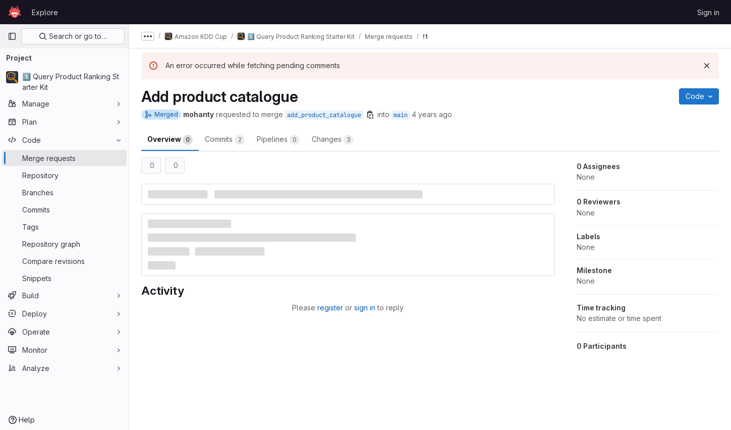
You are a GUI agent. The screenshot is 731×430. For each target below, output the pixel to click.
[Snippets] (64, 278)
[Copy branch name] (370, 115)
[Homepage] (15, 12)
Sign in (708, 12)
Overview (170, 140)
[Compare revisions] (64, 261)
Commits (225, 140)
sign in (364, 307)
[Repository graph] (64, 244)
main (400, 115)
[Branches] (64, 192)
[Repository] (64, 175)
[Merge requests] (64, 158)
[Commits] (64, 209)
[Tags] (64, 227)
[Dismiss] (707, 66)
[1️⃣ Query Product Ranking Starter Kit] (64, 81)
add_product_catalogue (324, 115)
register (330, 307)
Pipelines (278, 140)
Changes (333, 140)
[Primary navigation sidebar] (12, 36)
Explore (45, 12)
